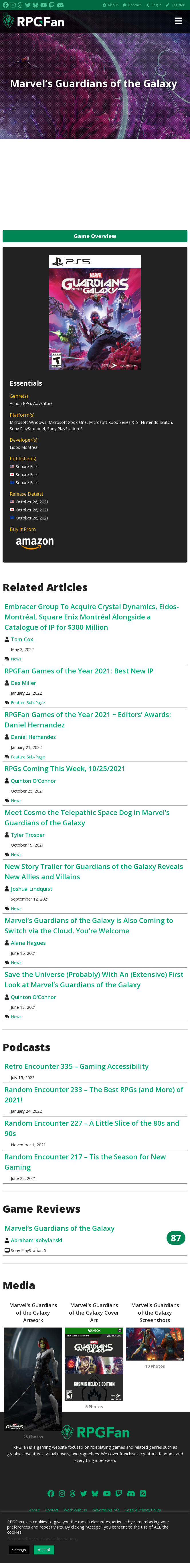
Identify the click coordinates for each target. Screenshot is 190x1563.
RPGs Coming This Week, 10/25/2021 (65, 768)
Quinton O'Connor (33, 780)
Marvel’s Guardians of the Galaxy (59, 1228)
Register (178, 5)
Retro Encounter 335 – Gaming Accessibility (77, 1066)
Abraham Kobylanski (36, 1240)
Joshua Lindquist (31, 888)
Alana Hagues (28, 942)
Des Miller (23, 682)
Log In (156, 5)
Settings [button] (19, 1549)
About (113, 5)
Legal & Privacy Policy (143, 1509)
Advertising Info (106, 1509)
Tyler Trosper (28, 834)
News (16, 659)
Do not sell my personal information (41, 1538)
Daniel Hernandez (33, 736)
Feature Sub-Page (28, 702)
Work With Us (75, 1509)
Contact (134, 5)
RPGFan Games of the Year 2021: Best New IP (79, 670)
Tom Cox (22, 639)
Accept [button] (44, 1549)
